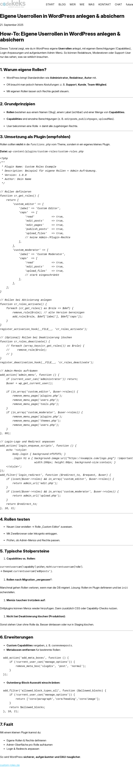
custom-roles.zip (10, 762)
